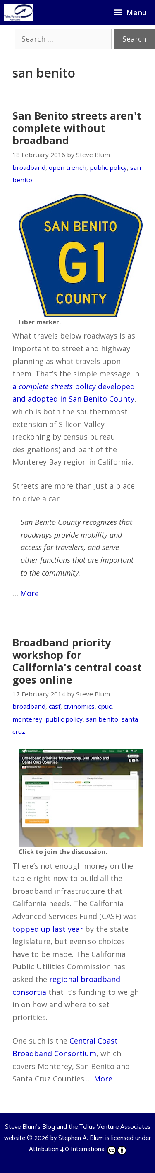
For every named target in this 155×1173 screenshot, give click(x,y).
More (29, 593)
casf (54, 706)
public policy (108, 167)
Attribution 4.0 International (77, 1149)
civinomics (79, 706)
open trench (67, 167)
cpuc (105, 706)
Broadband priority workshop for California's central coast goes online (77, 660)
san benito (102, 719)
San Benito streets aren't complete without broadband (76, 127)
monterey (27, 719)
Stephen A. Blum (81, 1138)
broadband (28, 167)
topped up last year (47, 929)
